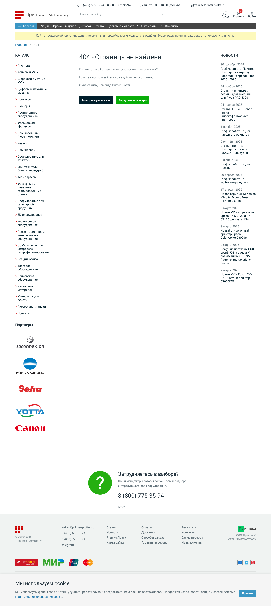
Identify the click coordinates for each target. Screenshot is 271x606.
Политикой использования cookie (38, 597)
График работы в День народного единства (236, 132)
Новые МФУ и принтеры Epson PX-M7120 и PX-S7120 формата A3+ (237, 216)
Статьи (100, 26)
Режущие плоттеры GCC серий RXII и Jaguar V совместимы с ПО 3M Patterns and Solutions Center (237, 256)
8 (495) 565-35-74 (90, 5)
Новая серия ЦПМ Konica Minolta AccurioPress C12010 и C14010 (238, 197)
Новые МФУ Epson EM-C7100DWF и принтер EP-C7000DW (238, 278)
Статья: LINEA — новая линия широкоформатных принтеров (236, 114)
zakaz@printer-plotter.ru (208, 5)
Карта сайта (115, 542)
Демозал (85, 26)
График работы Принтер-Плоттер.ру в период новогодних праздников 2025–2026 (238, 74)
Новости (229, 55)
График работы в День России (236, 165)
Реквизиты (189, 527)
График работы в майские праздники (234, 180)
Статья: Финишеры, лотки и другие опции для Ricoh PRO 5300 (236, 94)
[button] (26, 26)
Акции (44, 26)
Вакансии (172, 26)
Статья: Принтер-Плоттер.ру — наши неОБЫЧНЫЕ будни (234, 149)
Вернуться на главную (132, 100)
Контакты (189, 532)
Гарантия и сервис (154, 542)
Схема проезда (192, 537)
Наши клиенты (192, 542)
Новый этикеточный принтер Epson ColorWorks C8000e (235, 234)
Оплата (146, 527)
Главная (21, 45)
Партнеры (24, 325)
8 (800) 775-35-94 (119, 5)
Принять (247, 593)
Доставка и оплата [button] (121, 26)
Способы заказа (152, 537)
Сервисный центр (64, 26)
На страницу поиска (96, 100)
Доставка (148, 532)
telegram (68, 545)
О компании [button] (149, 26)
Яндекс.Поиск (116, 537)
